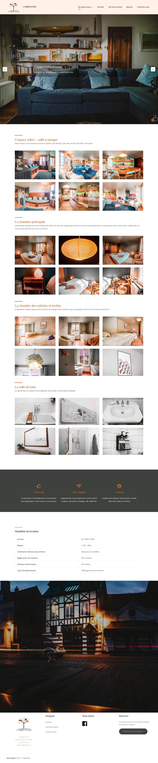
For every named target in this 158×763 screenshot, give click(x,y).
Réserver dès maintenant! (133, 731)
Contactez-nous (143, 7)
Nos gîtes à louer (84, 7)
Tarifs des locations (52, 727)
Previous (5, 69)
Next (153, 69)
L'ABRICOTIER (29, 7)
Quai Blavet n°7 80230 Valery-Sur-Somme (23, 738)
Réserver (130, 7)
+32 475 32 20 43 (24, 742)
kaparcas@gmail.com (24, 745)
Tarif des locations (115, 7)
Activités (100, 7)
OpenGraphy (11, 758)
